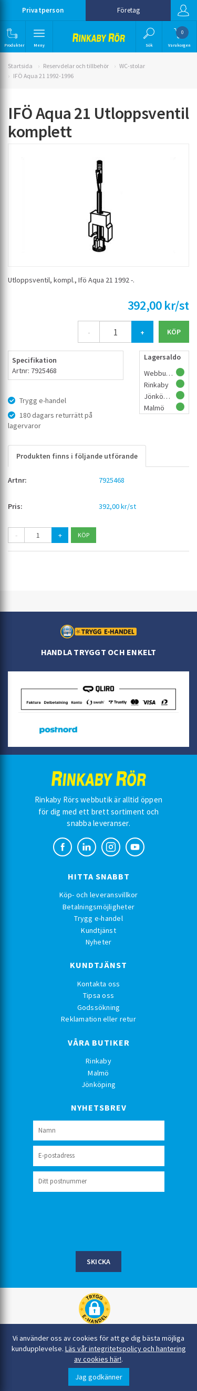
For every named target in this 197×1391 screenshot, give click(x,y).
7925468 (112, 480)
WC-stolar (132, 66)
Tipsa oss (98, 995)
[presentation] (113, 1220)
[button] (12, 36)
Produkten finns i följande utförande (77, 456)
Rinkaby (98, 1061)
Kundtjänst (98, 930)
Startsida (20, 66)
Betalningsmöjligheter (98, 906)
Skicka (99, 1261)
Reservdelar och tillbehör (76, 66)
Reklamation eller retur (98, 1019)
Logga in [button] (183, 10)
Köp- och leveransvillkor (98, 894)
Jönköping (98, 1084)
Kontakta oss (98, 983)
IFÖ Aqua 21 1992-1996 (43, 76)
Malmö (98, 1073)
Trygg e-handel (98, 918)
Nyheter (99, 942)
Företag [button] (128, 10)
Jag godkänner (98, 1377)
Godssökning (98, 1007)
